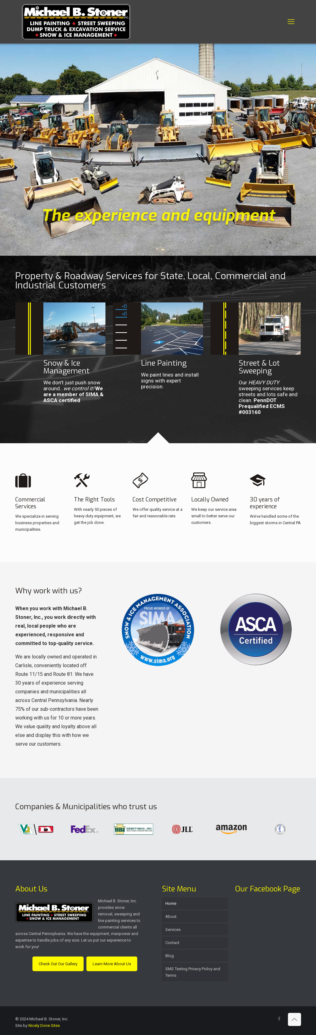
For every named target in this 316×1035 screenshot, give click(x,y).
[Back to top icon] (294, 1019)
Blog (169, 955)
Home (170, 903)
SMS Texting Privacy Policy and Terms (192, 972)
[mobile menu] (291, 22)
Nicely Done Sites (44, 1025)
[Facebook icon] (279, 1019)
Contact (172, 942)
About (171, 916)
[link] (158, 629)
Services (173, 929)
